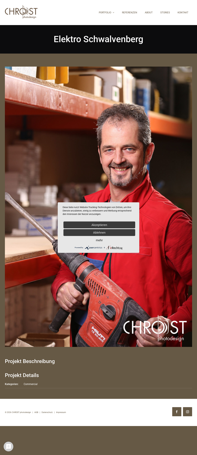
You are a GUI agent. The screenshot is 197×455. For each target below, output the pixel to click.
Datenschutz (47, 412)
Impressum (61, 412)
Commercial (31, 384)
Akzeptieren (99, 224)
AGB (36, 412)
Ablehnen (99, 232)
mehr (99, 240)
